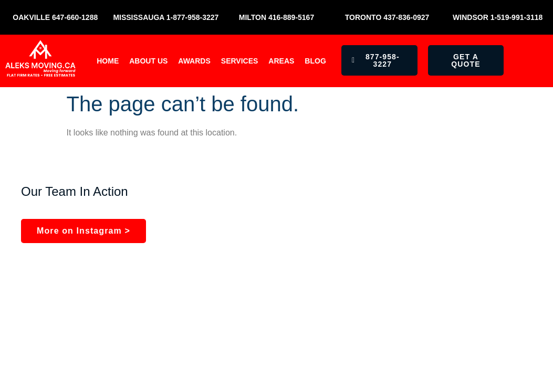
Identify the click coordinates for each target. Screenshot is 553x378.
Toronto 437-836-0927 (387, 17)
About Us (148, 61)
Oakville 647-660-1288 (55, 17)
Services (239, 61)
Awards (194, 61)
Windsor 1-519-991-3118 (497, 17)
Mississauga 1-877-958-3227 (165, 17)
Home (108, 61)
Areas (281, 61)
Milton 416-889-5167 (276, 17)
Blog (315, 61)
